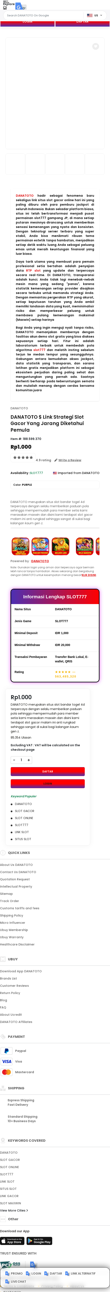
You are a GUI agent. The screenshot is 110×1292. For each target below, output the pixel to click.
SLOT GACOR (10, 1160)
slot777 (39, 350)
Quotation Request (15, 879)
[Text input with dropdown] (44, 15)
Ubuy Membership (14, 930)
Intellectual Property (16, 886)
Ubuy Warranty (12, 937)
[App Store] (13, 1242)
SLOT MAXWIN (10, 1203)
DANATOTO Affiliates (16, 1022)
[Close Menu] (4, 9)
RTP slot (33, 270)
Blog (3, 1000)
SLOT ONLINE (9, 1167)
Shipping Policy (11, 915)
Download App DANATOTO (21, 971)
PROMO (14, 1273)
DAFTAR (82, 21)
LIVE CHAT (15, 1281)
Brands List (8, 978)
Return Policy (10, 993)
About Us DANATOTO (16, 865)
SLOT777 (6, 1174)
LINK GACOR (9, 1196)
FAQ (3, 1007)
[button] (95, 46)
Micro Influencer (12, 923)
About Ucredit (11, 1015)
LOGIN (27, 21)
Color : (22, 485)
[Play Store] (39, 1242)
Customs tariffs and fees (19, 908)
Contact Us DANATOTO (18, 872)
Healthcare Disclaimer (17, 944)
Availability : (20, 473)
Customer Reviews (14, 986)
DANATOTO (25, 195)
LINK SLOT (7, 1181)
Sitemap (6, 894)
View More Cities (14, 1210)
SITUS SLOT (8, 1189)
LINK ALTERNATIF (80, 1273)
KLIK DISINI (89, 575)
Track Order (9, 901)
